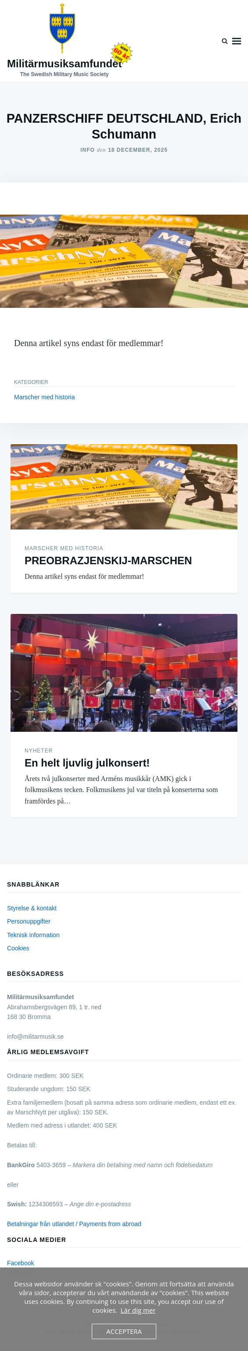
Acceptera (124, 1331)
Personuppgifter (28, 921)
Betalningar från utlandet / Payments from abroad (74, 1223)
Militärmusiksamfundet (64, 63)
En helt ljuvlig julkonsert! (87, 763)
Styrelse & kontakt (32, 908)
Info (87, 150)
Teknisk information (33, 934)
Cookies (18, 948)
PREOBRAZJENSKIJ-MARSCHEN (108, 560)
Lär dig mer (138, 1310)
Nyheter (39, 751)
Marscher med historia (44, 397)
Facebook (20, 1263)
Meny (236, 41)
